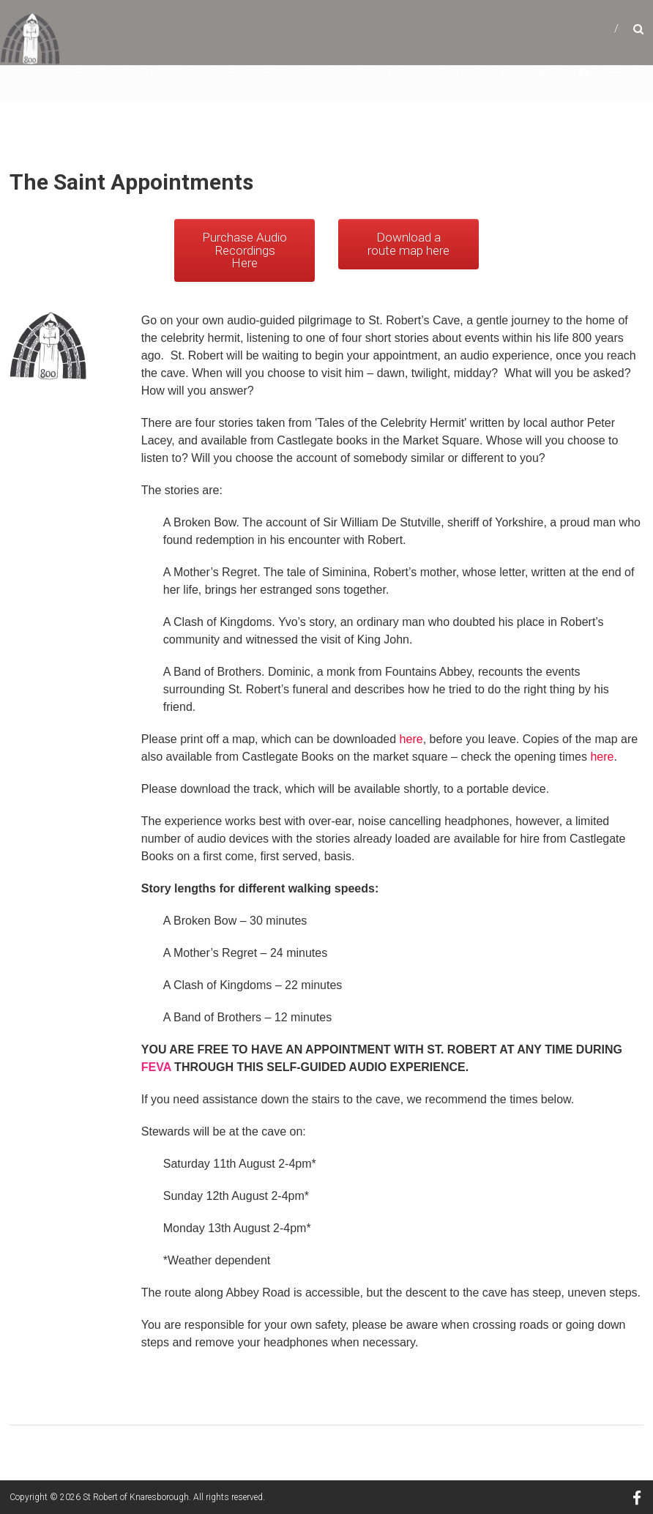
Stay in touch (471, 72)
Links (403, 72)
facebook (611, 72)
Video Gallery (335, 72)
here (411, 739)
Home (67, 72)
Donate (544, 72)
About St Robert (143, 72)
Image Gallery (243, 72)
